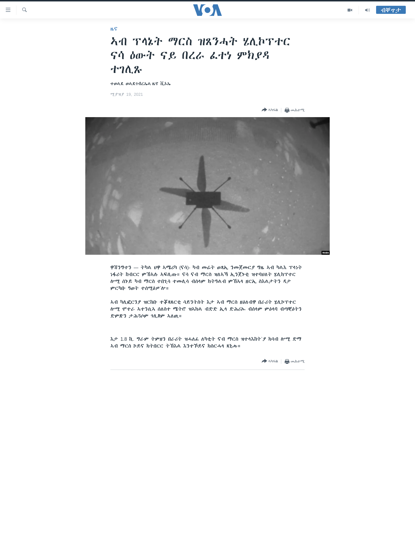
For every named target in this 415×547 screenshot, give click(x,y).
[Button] (270, 110)
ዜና (114, 29)
